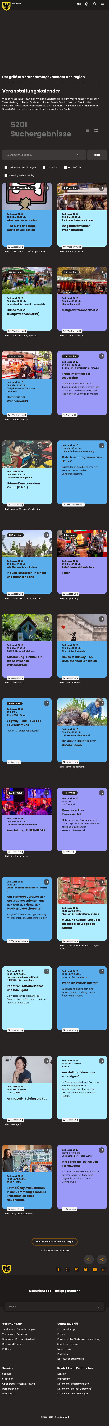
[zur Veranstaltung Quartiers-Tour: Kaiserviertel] (82, 821)
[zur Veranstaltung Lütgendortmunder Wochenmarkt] (82, 230)
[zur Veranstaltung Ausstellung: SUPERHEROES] (27, 821)
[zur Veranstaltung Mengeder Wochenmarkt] (82, 311)
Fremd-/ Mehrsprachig (19, 190)
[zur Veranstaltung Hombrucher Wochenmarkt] (27, 391)
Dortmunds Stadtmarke (70, 1361)
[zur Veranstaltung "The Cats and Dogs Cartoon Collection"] (27, 230)
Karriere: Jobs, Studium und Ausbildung (78, 1341)
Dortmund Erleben (12, 1346)
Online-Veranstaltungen (20, 182)
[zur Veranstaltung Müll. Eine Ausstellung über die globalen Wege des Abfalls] (82, 911)
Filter (97, 170)
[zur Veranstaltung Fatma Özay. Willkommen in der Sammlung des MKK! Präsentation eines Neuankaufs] (27, 1179)
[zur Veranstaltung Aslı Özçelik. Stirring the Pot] (27, 1089)
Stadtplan (7, 1380)
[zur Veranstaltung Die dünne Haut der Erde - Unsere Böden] (82, 732)
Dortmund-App (66, 1331)
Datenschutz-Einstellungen (72, 1395)
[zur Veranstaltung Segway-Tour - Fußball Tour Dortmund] (27, 732)
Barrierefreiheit (10, 1390)
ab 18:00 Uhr (73, 182)
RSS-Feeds (8, 1395)
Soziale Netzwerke (67, 1346)
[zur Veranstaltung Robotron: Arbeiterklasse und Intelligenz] (27, 1000)
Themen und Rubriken (14, 1336)
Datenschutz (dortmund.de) (73, 1385)
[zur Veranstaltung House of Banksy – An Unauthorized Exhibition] (82, 651)
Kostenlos (50, 182)
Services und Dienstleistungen (18, 1331)
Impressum (63, 1380)
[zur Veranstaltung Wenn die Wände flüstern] (82, 1000)
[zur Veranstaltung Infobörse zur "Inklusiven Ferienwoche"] (82, 1179)
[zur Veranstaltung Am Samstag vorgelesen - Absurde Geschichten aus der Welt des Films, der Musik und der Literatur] (27, 911)
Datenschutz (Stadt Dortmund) (75, 1390)
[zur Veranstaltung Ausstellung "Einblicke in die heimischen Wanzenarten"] (27, 651)
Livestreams (64, 1351)
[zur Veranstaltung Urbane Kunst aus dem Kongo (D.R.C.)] (27, 481)
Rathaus (6, 1351)
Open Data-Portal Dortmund (18, 1385)
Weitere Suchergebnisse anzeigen (55, 1243)
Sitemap (7, 1375)
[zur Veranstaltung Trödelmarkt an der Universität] (82, 391)
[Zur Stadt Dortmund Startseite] (11, 6)
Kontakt (61, 1375)
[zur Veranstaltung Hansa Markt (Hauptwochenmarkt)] (27, 311)
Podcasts (62, 1356)
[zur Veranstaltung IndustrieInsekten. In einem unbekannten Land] (27, 570)
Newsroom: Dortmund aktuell (18, 1341)
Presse (61, 1336)
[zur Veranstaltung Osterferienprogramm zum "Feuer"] (82, 481)
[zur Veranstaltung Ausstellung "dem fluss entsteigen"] (82, 1089)
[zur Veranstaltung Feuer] (82, 570)
